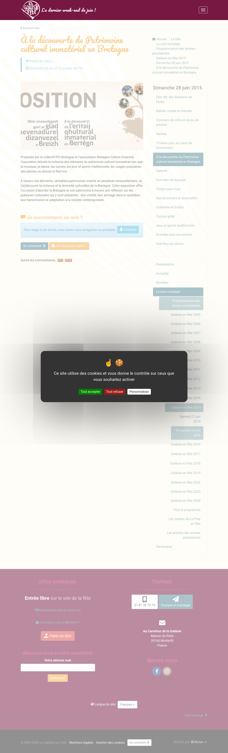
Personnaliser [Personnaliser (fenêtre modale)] (139, 392)
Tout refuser (114, 392)
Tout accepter (90, 392)
